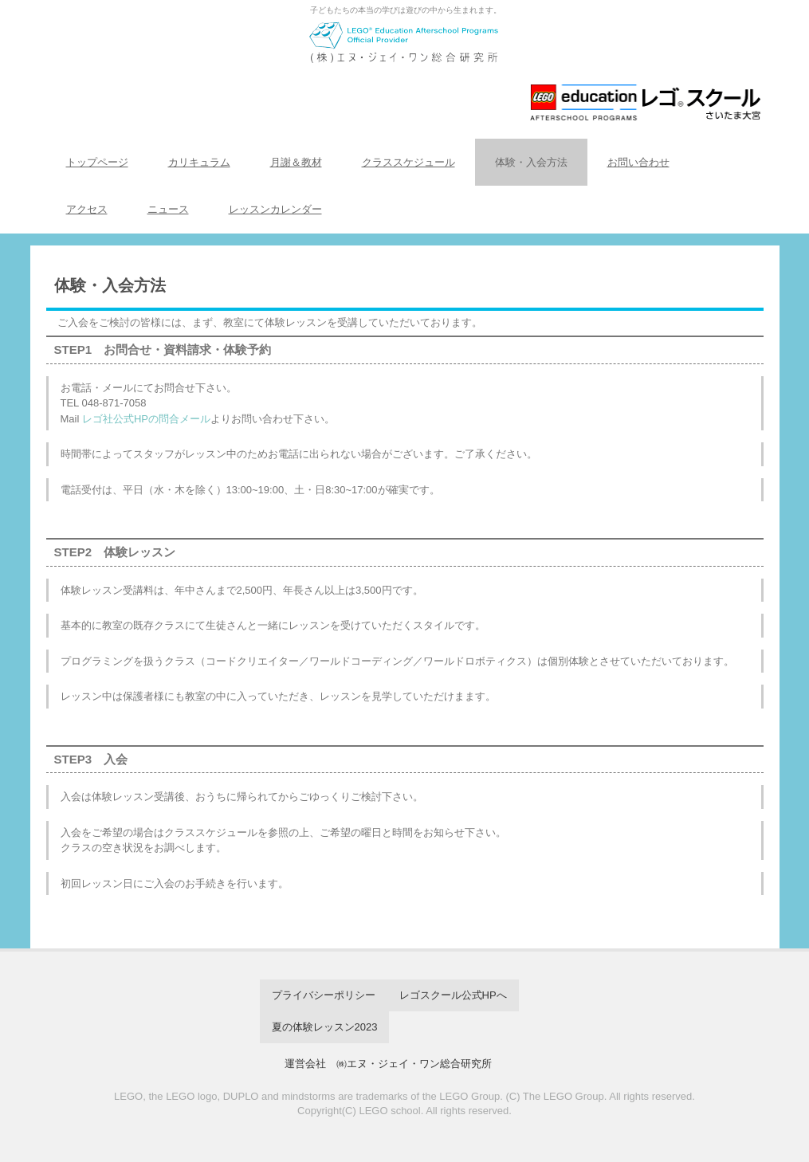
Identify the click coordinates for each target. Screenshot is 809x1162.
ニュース (168, 209)
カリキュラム (199, 162)
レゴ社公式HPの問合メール (146, 419)
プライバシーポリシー (323, 995)
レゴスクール (405, 69)
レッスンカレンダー (275, 209)
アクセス (87, 209)
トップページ (97, 162)
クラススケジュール (408, 162)
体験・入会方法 (531, 162)
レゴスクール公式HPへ (453, 995)
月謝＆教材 (296, 162)
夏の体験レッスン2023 (325, 1027)
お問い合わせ (638, 162)
